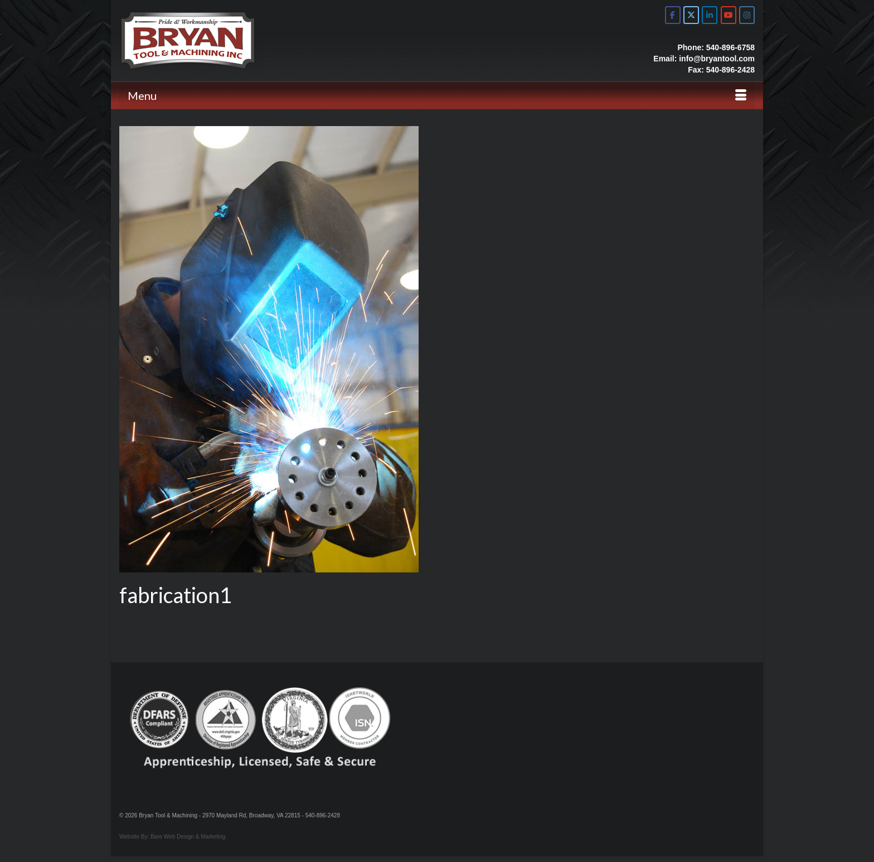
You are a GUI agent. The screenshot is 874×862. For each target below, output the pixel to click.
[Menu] (437, 95)
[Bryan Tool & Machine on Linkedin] (709, 15)
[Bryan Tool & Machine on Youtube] (728, 15)
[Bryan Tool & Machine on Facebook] (673, 15)
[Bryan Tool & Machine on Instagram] (747, 15)
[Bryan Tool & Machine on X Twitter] (691, 15)
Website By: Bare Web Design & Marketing (172, 837)
